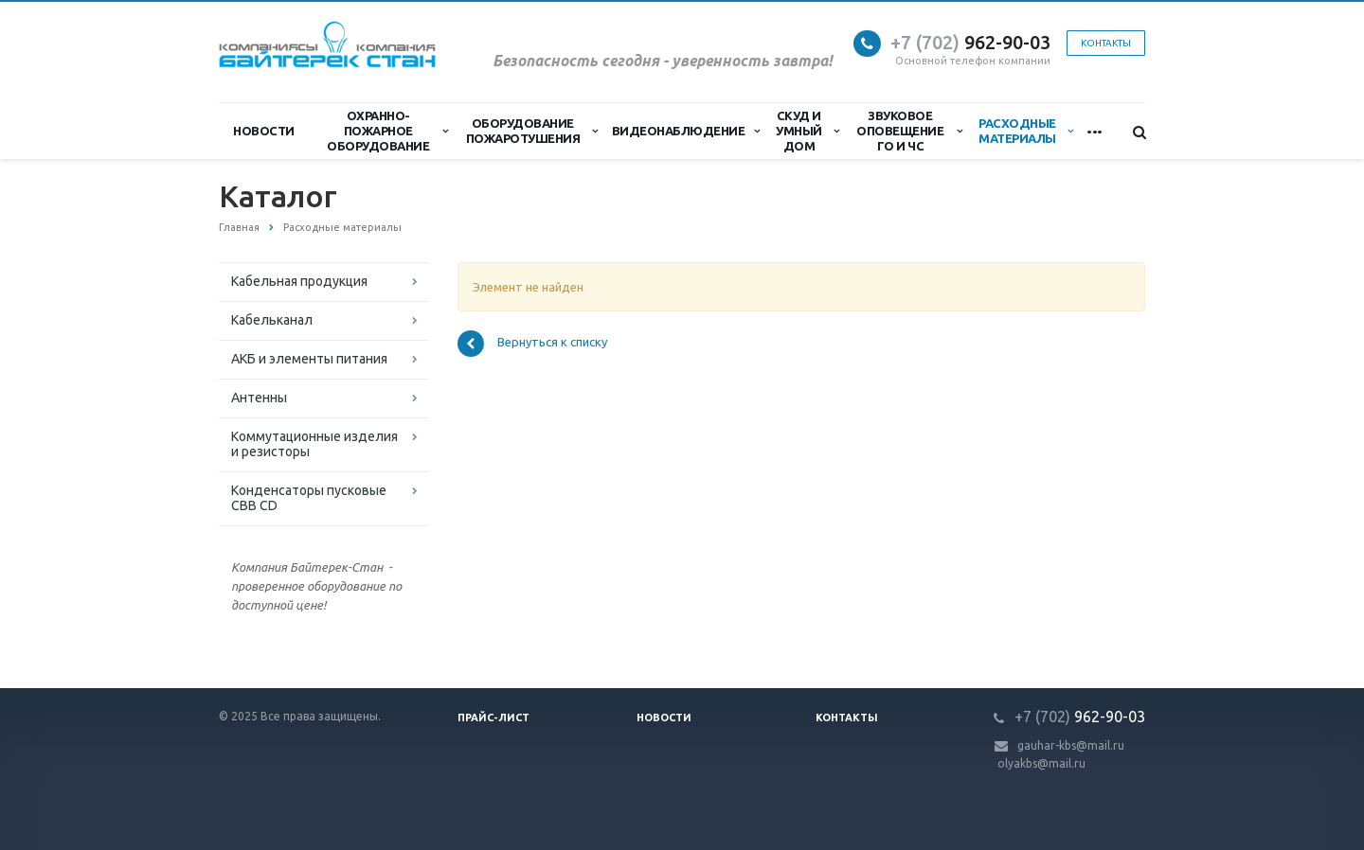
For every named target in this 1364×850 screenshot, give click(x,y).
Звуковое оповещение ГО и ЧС (908, 130)
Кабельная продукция (299, 281)
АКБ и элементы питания (309, 358)
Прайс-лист (493, 717)
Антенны (259, 397)
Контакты (1106, 43)
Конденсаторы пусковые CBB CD (308, 498)
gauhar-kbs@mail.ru (1070, 745)
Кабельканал (272, 320)
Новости (264, 130)
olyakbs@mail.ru (1041, 763)
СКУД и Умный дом (807, 130)
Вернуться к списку (532, 343)
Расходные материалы (1025, 130)
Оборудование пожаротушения (532, 130)
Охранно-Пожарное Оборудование (387, 130)
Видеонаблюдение (686, 130)
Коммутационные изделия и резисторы (314, 444)
